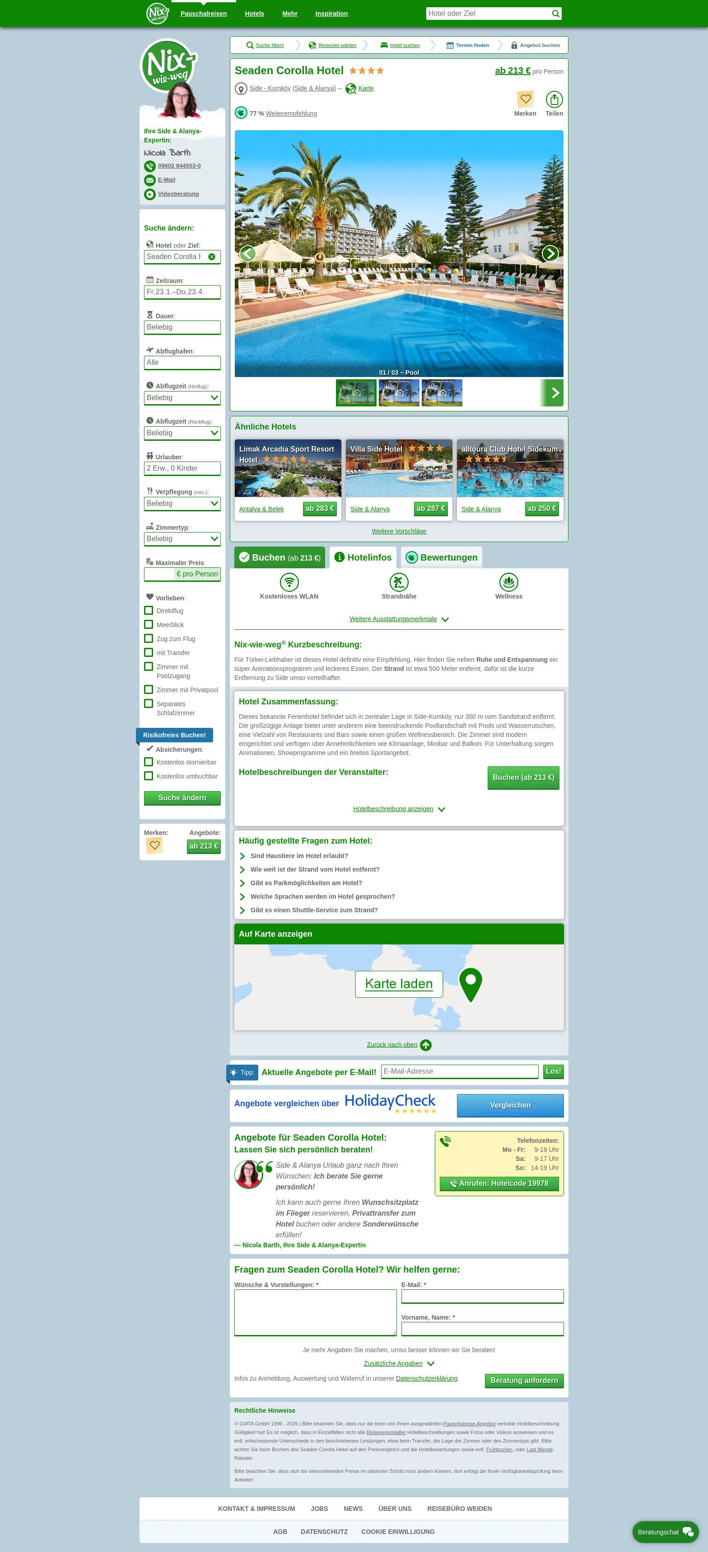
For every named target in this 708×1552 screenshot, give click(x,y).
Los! (553, 1071)
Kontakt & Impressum (256, 1508)
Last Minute (539, 1449)
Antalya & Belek (261, 509)
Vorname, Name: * (428, 1317)
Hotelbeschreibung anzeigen (393, 808)
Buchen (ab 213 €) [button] (523, 777)
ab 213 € (513, 70)
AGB (280, 1531)
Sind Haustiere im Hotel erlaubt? (299, 855)
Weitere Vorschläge (399, 531)
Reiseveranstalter (386, 1432)
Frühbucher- (500, 1449)
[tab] (279, 557)
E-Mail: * (413, 1284)
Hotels (255, 13)
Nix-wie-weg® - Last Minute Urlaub (169, 65)
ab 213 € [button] (204, 846)
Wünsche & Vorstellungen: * (276, 1284)
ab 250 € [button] (542, 508)
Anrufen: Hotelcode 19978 (499, 1183)
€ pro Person (197, 574)
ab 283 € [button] (320, 508)
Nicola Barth (167, 153)
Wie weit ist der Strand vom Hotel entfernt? (315, 869)
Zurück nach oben (399, 1045)
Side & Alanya (314, 88)
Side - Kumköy (270, 88)
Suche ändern (182, 798)
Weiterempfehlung (291, 113)
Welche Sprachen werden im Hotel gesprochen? (323, 896)
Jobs (319, 1508)
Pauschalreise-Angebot (469, 1423)
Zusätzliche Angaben (393, 1363)
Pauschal (204, 13)
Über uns (394, 1508)
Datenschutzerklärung (426, 1378)
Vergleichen (510, 1105)
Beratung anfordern (524, 1380)
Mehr (289, 13)
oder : (172, 244)
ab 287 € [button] (431, 508)
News (353, 1508)
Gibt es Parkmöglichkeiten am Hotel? (306, 883)
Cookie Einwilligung (398, 1531)
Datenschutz (324, 1531)
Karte (359, 88)
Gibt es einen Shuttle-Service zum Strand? (314, 910)
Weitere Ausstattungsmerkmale (393, 619)
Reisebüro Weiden (460, 1508)
